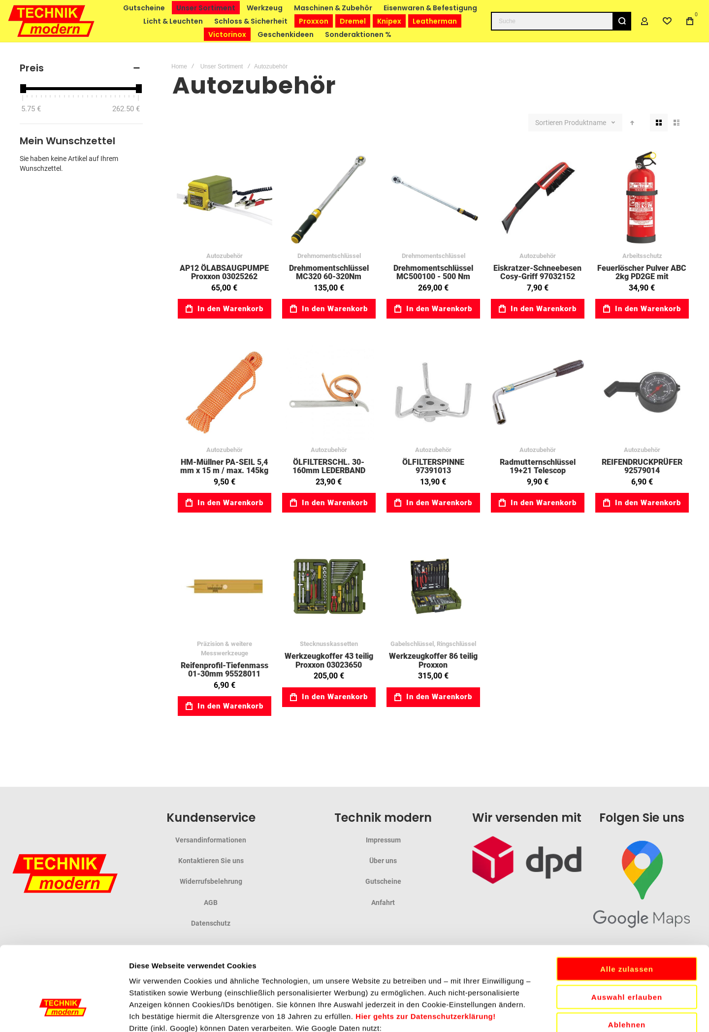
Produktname (586, 123)
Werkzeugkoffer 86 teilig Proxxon (433, 660)
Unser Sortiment (221, 66)
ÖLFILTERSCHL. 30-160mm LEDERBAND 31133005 (328, 470)
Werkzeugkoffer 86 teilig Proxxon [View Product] (433, 586)
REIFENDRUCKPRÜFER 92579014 (642, 466)
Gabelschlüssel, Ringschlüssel (433, 643)
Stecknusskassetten (329, 643)
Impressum (383, 840)
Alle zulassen (626, 890)
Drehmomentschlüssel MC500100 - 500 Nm (433, 272)
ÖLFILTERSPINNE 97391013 (433, 466)
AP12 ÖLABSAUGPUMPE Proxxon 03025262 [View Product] (224, 198)
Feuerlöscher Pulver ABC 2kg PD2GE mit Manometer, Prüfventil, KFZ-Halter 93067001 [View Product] (642, 198)
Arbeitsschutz (642, 255)
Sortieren (549, 123)
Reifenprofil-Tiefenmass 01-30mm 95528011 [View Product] (224, 586)
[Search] (621, 21)
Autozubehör (224, 255)
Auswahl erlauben (626, 918)
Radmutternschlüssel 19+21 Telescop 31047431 (538, 470)
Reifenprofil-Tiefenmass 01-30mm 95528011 (224, 670)
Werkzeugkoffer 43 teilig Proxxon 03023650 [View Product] (329, 586)
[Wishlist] (667, 21)
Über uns (383, 861)
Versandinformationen (210, 840)
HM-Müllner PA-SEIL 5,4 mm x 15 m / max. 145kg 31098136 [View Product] (224, 392)
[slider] (23, 88)
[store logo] (51, 21)
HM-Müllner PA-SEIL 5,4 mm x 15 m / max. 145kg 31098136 (224, 470)
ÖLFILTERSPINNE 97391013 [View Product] (433, 392)
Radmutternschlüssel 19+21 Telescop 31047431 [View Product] (537, 392)
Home (179, 66)
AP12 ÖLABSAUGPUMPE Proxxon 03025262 (224, 272)
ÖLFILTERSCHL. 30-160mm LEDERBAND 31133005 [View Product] (329, 392)
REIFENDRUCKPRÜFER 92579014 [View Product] (642, 392)
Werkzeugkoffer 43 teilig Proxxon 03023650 (329, 660)
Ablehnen (626, 945)
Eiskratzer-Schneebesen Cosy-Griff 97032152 (537, 272)
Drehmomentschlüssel (329, 255)
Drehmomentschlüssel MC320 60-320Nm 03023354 (329, 276)
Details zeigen (523, 1012)
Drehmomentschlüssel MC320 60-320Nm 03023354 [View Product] (329, 198)
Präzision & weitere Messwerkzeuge (224, 648)
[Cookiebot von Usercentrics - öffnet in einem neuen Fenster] (64, 1012)
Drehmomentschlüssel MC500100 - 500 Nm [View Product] (433, 198)
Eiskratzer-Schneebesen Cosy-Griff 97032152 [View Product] (537, 198)
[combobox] (561, 21)
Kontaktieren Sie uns (211, 861)
